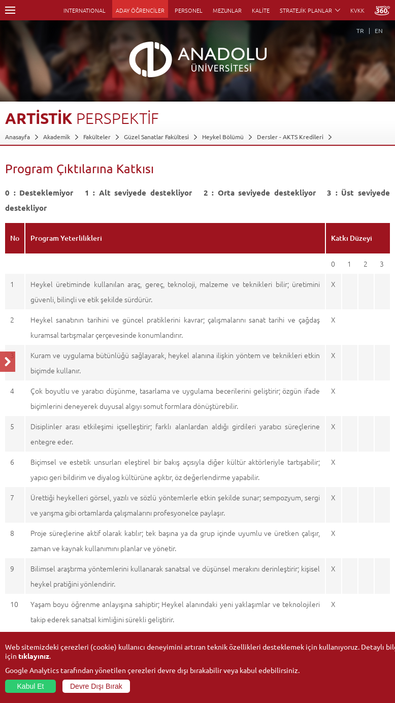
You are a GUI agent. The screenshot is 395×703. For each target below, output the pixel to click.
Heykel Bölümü (223, 137)
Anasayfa (17, 137)
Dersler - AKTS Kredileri (290, 137)
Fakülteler (97, 137)
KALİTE (261, 10)
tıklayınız (33, 655)
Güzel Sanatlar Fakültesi (156, 137)
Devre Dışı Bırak (96, 686)
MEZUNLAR (227, 10)
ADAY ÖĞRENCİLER (140, 10)
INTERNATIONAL (84, 10)
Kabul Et (30, 686)
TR (360, 30)
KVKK (357, 10)
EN (379, 30)
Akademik (56, 137)
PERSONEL (189, 10)
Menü (10, 10)
